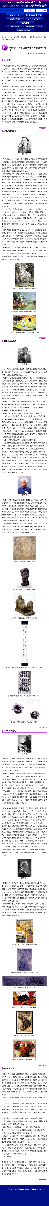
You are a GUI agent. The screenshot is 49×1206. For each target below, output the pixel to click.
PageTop (42, 128)
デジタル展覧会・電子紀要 (18, 37)
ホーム (4, 37)
